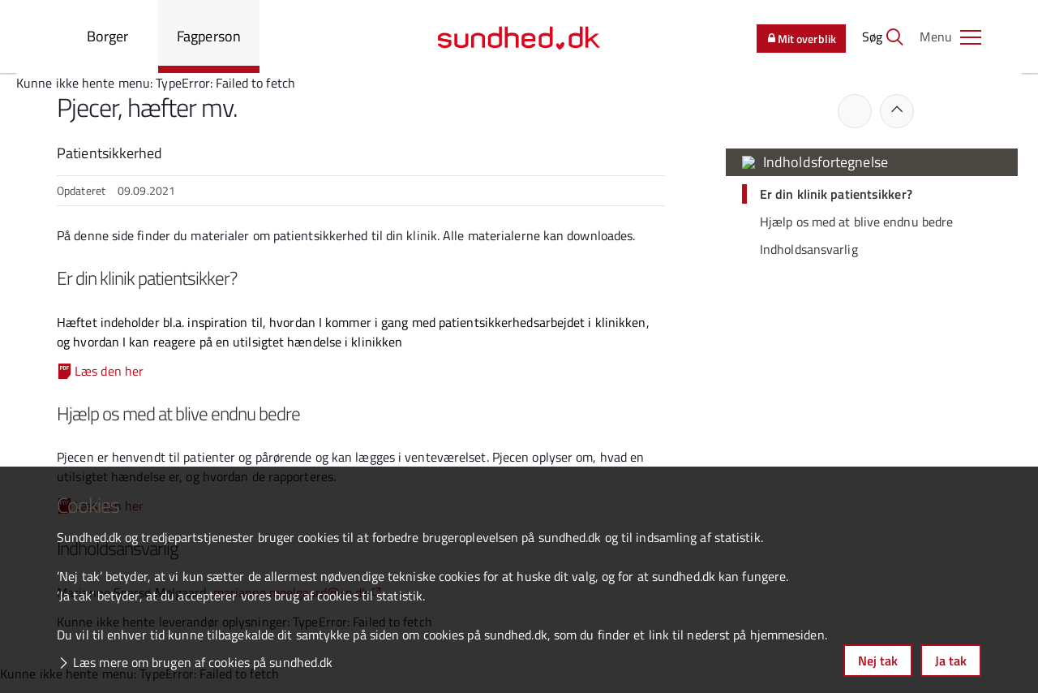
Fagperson (209, 36)
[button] (950, 36)
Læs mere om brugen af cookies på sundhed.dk (202, 662)
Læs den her (109, 371)
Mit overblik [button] (801, 38)
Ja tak (951, 660)
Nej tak (878, 660)
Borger (108, 36)
